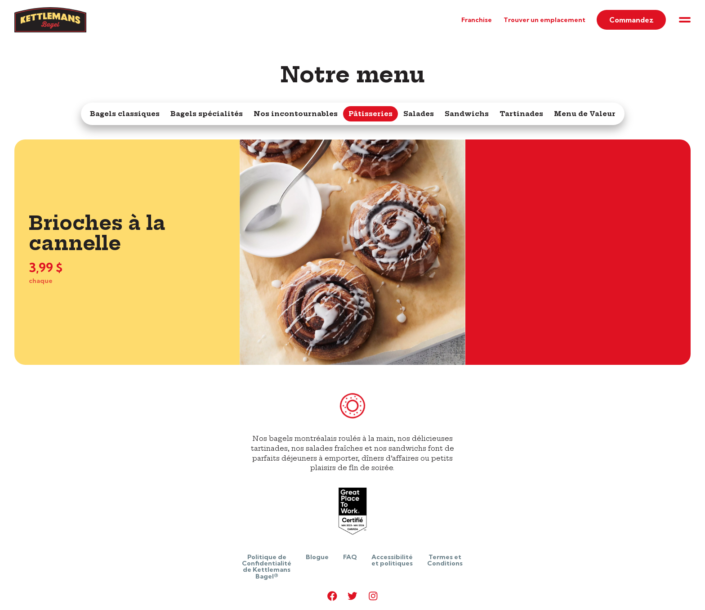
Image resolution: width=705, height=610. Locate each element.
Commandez (631, 19)
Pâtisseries (370, 114)
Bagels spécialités (206, 114)
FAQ (350, 557)
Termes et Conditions (445, 560)
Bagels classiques (125, 114)
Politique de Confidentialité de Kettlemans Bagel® (266, 566)
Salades (418, 114)
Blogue (317, 557)
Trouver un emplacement (544, 20)
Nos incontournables (296, 114)
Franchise (476, 20)
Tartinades (521, 114)
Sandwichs (467, 114)
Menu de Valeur (585, 114)
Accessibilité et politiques (392, 560)
